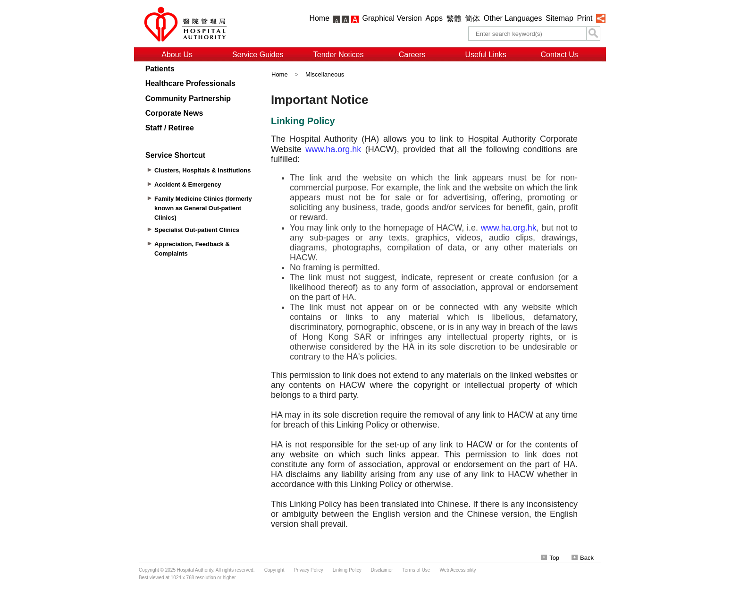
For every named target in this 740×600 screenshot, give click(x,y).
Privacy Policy (308, 570)
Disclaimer (382, 570)
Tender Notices (338, 55)
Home (319, 18)
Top (550, 557)
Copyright (274, 570)
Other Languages (513, 18)
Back (583, 557)
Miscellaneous (324, 74)
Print (584, 18)
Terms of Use (416, 570)
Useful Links (485, 55)
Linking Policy (347, 570)
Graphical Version (392, 18)
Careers (412, 55)
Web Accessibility (457, 570)
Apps (434, 18)
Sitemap (559, 18)
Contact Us (559, 55)
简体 (472, 19)
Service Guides (258, 55)
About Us (177, 55)
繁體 (454, 19)
